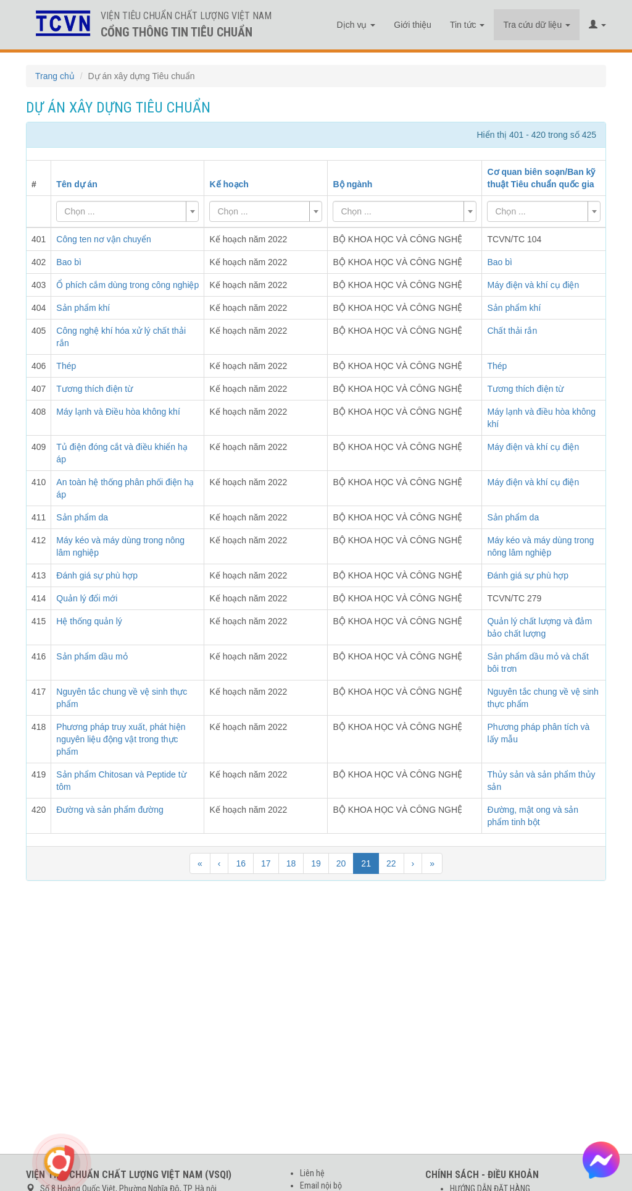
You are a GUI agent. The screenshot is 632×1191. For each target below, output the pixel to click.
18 (291, 863)
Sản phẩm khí (514, 308)
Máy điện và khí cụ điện (533, 285)
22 (391, 863)
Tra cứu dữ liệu (536, 25)
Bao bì (499, 262)
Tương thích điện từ (525, 389)
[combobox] (127, 211)
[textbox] (123, 211)
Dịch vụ (356, 25)
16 (241, 863)
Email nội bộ (321, 1185)
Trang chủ (55, 76)
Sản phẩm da (513, 517)
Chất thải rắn (512, 331)
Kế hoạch (228, 184)
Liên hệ (312, 1173)
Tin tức (467, 25)
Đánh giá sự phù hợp (527, 575)
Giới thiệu (412, 25)
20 (341, 863)
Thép (497, 366)
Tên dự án (77, 184)
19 (316, 863)
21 (366, 863)
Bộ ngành (352, 184)
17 (266, 863)
